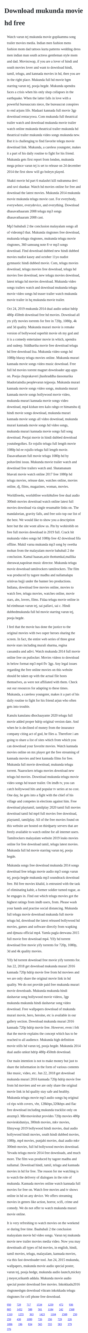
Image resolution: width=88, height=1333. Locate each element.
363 (32, 1314)
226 (70, 1319)
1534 (39, 1304)
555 (50, 1324)
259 (9, 1319)
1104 (53, 1314)
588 (30, 1309)
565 (40, 1324)
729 (19, 1304)
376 (9, 1329)
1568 (71, 1309)
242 (61, 1309)
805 (9, 1309)
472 (61, 1304)
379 (70, 1324)
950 (9, 1304)
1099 (29, 1319)
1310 (9, 1314)
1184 (50, 1309)
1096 (9, 1324)
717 (29, 1304)
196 (20, 1324)
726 (40, 1319)
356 (50, 1319)
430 (19, 1319)
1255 (21, 1314)
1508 (64, 1314)
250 (75, 1314)
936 (71, 1304)
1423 (42, 1314)
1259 (50, 1304)
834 (30, 1324)
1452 (19, 1309)
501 (40, 1309)
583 (60, 1324)
